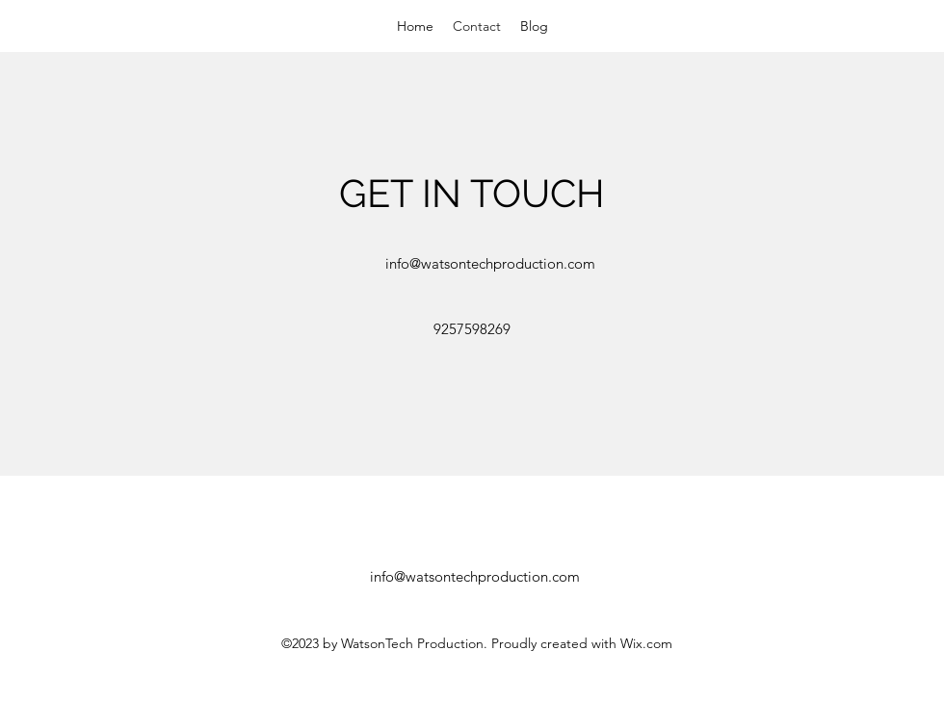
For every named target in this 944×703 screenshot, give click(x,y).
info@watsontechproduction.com (490, 263)
